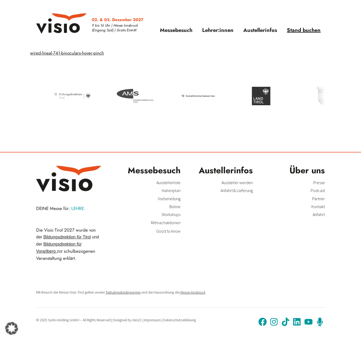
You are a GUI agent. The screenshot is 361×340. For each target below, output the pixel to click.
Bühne (174, 206)
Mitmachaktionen (165, 222)
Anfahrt (319, 214)
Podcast (318, 190)
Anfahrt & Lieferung (237, 190)
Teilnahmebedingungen (123, 292)
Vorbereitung (169, 198)
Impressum (152, 320)
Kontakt (318, 206)
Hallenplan (171, 190)
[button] (11, 328)
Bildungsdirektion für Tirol (67, 237)
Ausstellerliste (168, 182)
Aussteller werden (237, 182)
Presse (319, 182)
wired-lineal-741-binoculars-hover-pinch (67, 53)
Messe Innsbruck (192, 292)
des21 (137, 320)
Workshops (171, 214)
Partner (318, 198)
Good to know (168, 231)
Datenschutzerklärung (179, 320)
